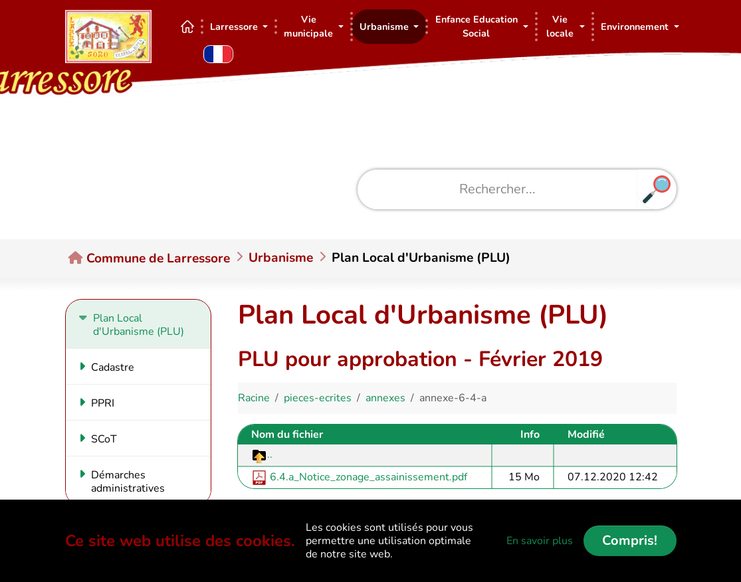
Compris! (629, 540)
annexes (385, 398)
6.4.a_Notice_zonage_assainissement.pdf (367, 477)
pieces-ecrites (318, 398)
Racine (254, 398)
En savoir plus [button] (539, 541)
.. (269, 454)
